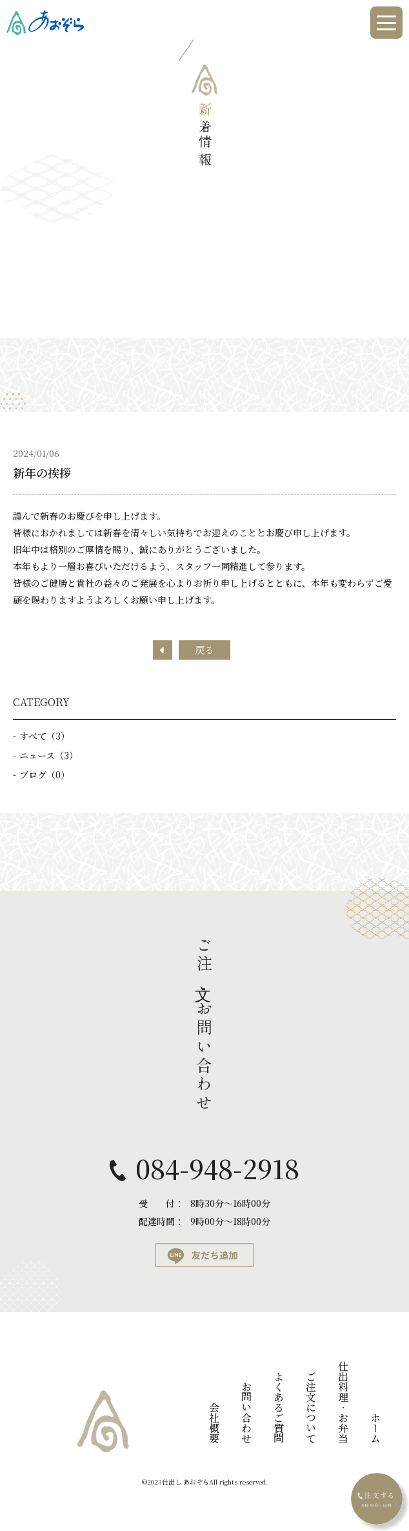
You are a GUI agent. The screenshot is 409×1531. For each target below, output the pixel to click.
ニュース (48, 755)
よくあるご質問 (278, 1407)
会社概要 (213, 1422)
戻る (204, 649)
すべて (44, 735)
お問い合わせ (246, 1412)
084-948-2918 (217, 1168)
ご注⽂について (310, 1407)
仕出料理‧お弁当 (342, 1402)
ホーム (375, 1427)
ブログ (44, 774)
